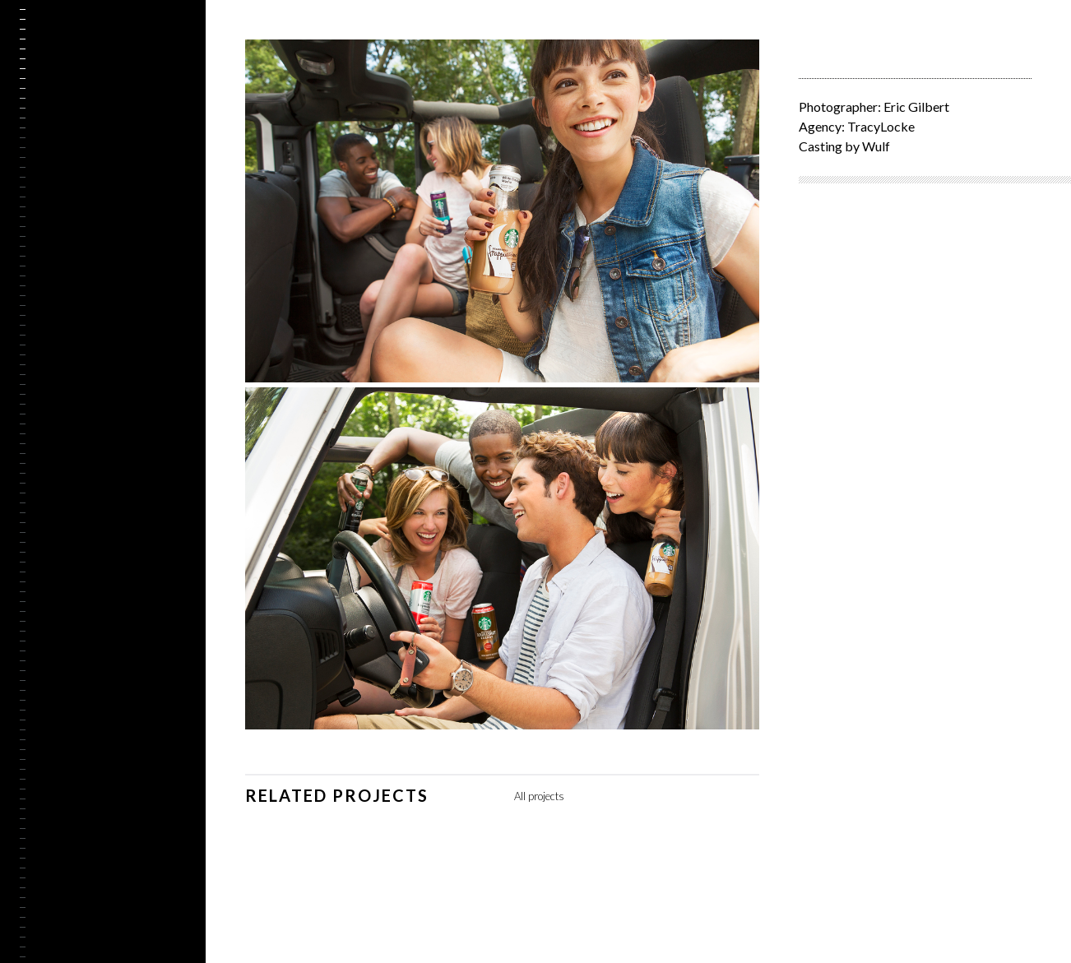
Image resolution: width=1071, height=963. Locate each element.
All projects (539, 796)
